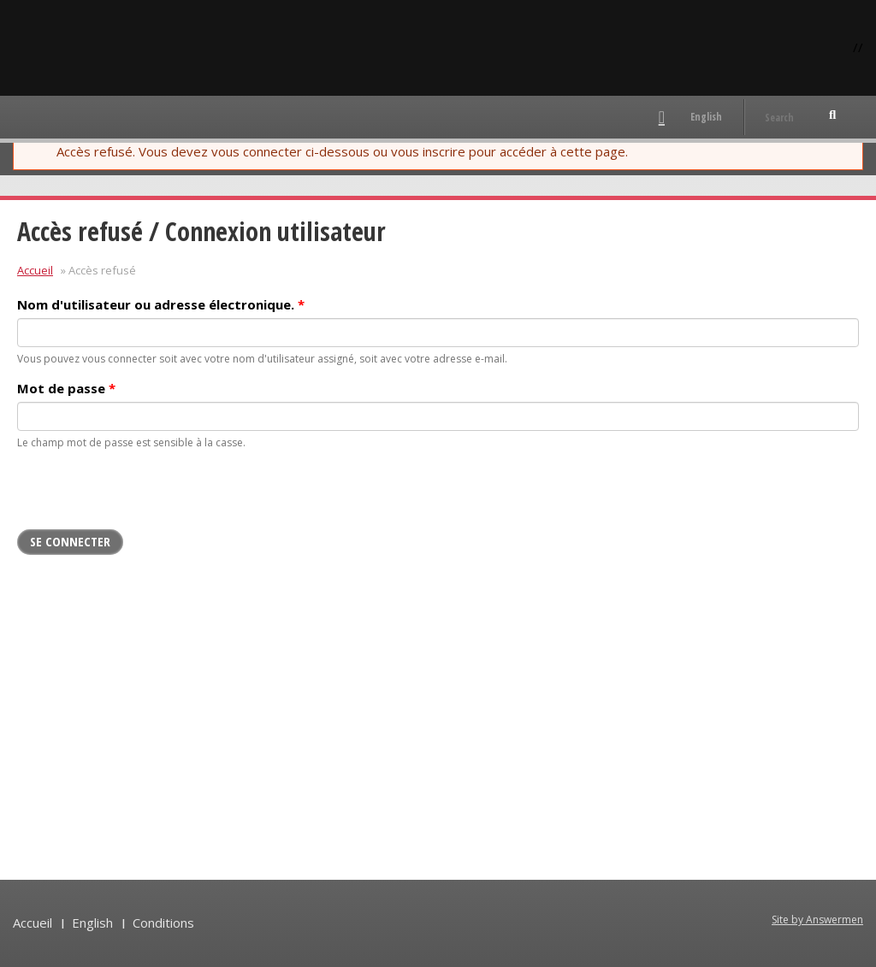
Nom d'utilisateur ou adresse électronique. (161, 304)
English (706, 116)
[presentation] (147, 496)
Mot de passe (66, 388)
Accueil (35, 270)
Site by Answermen (817, 919)
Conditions (163, 922)
